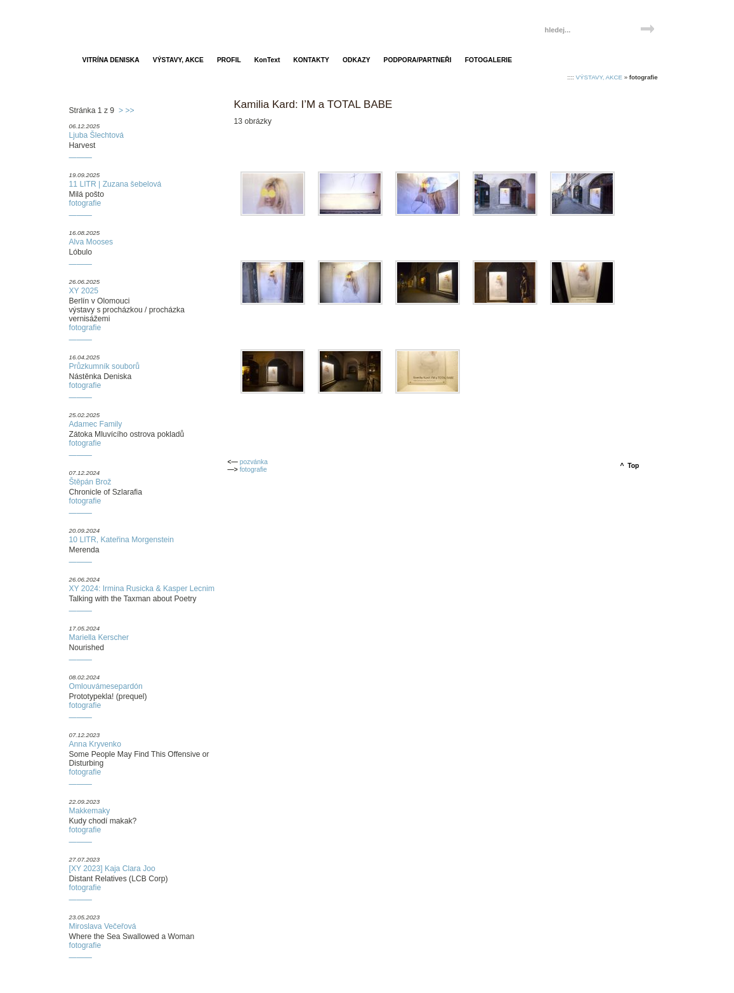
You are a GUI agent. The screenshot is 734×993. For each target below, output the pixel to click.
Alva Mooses (91, 241)
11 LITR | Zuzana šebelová (115, 184)
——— (80, 157)
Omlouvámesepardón (106, 686)
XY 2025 (83, 290)
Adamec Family (95, 424)
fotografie (85, 203)
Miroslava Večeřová (102, 926)
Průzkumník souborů (104, 366)
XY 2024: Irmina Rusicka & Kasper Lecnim (142, 588)
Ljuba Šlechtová (96, 135)
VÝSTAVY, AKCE (599, 77)
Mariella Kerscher (99, 637)
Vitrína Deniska (131, 24)
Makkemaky (89, 810)
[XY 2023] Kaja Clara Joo (112, 868)
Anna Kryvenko (95, 744)
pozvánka (254, 461)
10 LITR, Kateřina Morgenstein (121, 539)
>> (129, 110)
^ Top (629, 465)
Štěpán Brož (90, 481)
